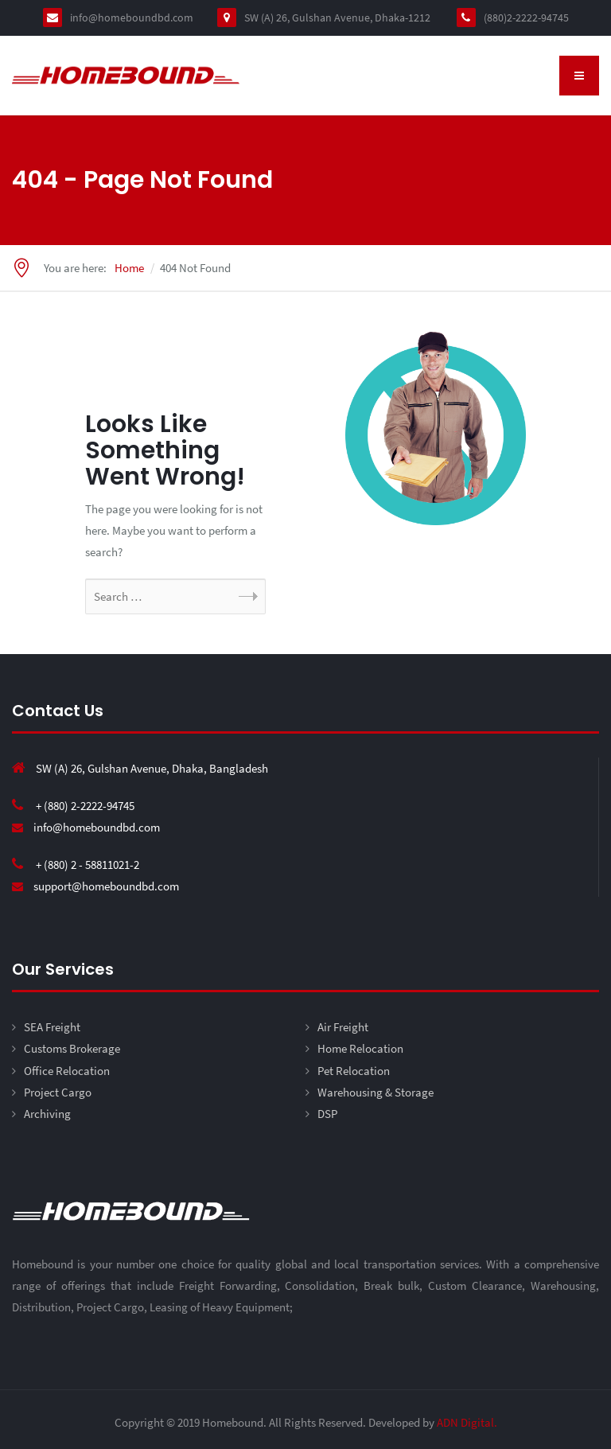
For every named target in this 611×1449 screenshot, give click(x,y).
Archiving (47, 1113)
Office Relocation (67, 1070)
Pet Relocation (353, 1070)
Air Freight (342, 1026)
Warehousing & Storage (375, 1092)
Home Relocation (360, 1048)
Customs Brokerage (72, 1048)
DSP (327, 1113)
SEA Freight (52, 1026)
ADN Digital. (467, 1422)
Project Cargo (57, 1092)
